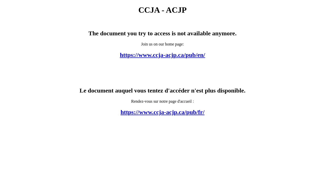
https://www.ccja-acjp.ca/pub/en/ (162, 55)
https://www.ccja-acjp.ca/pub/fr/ (163, 112)
